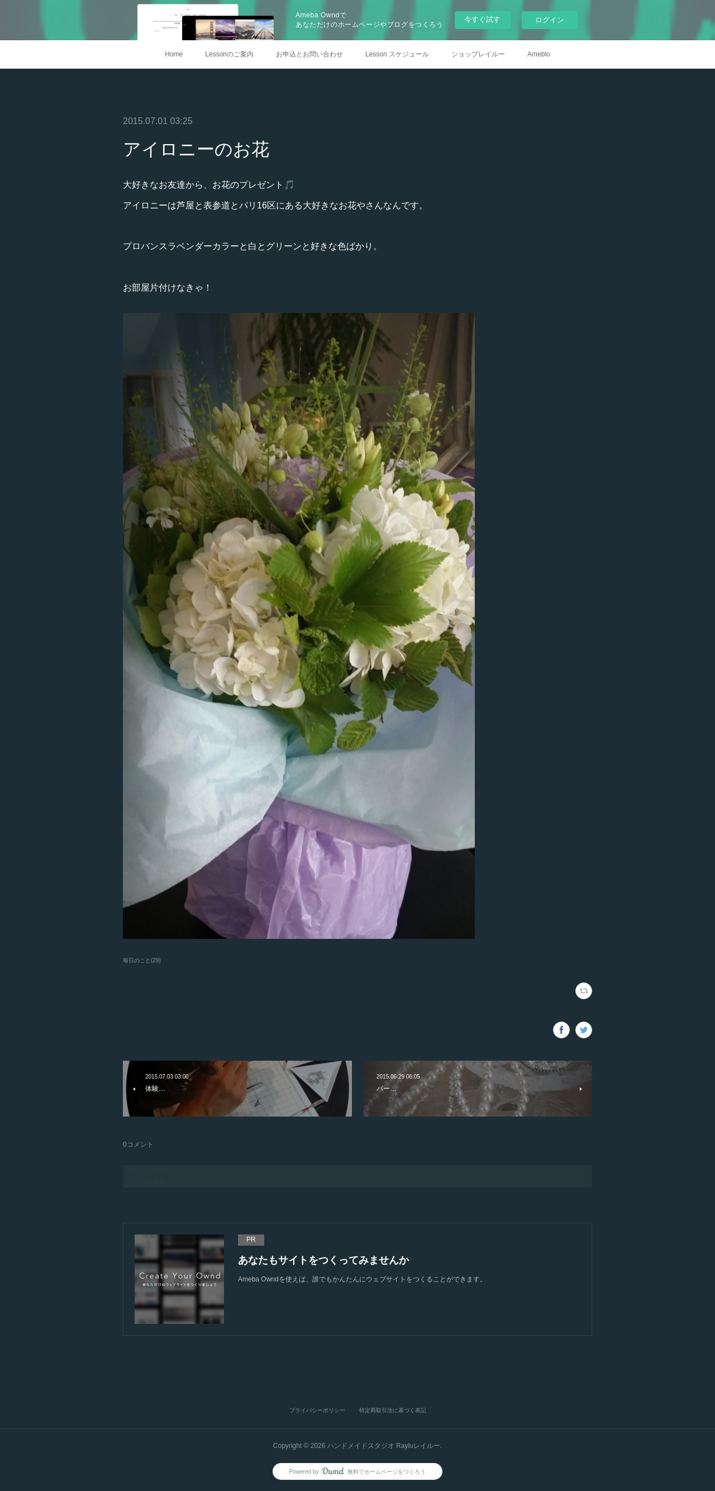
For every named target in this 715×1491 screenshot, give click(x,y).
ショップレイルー (478, 54)
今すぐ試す (482, 19)
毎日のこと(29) (142, 960)
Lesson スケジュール (397, 54)
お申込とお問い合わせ (309, 54)
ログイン (549, 20)
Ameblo (538, 54)
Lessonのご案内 (229, 54)
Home (174, 54)
